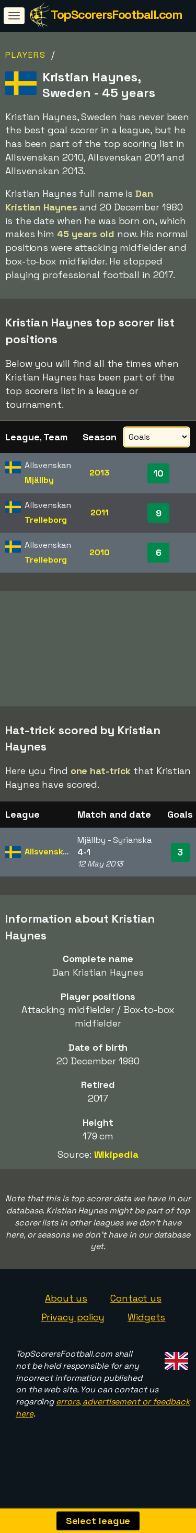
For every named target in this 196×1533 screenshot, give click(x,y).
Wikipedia (116, 1165)
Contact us (136, 1309)
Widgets (146, 1328)
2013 (99, 472)
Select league (98, 1521)
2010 (99, 552)
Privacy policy (73, 1328)
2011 (99, 512)
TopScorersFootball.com (116, 14)
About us (66, 1309)
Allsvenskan (49, 862)
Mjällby (39, 479)
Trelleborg (46, 519)
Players (25, 54)
